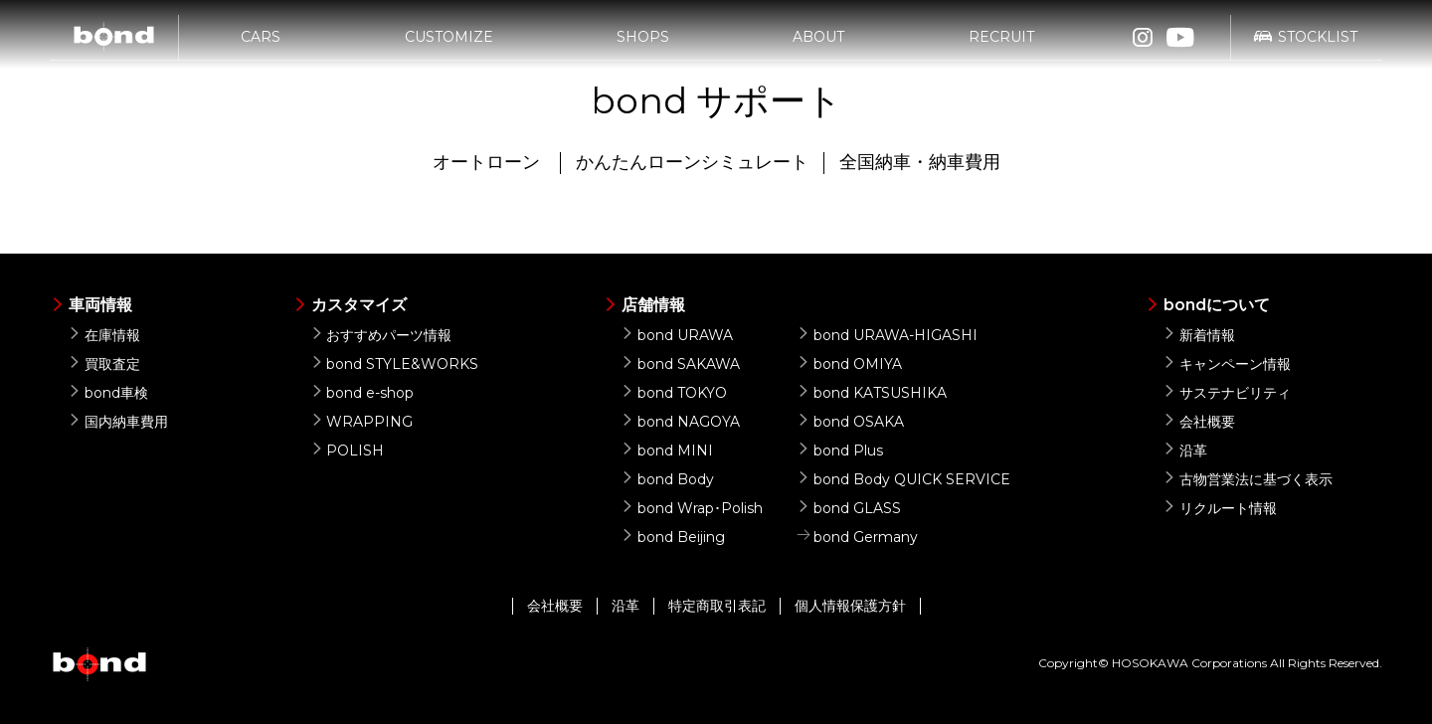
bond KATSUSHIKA (872, 393)
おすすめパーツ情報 (381, 335)
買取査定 (104, 364)
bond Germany (857, 537)
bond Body (667, 479)
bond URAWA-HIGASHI (887, 335)
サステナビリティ (1227, 393)
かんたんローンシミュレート (692, 162)
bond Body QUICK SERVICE (903, 479)
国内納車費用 (118, 422)
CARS (260, 47)
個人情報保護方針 (850, 606)
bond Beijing (673, 537)
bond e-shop (362, 393)
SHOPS (643, 47)
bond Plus (840, 450)
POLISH (347, 450)
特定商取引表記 (717, 606)
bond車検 (108, 393)
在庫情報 (104, 335)
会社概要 (1199, 422)
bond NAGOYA (680, 422)
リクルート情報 (1220, 508)
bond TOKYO (674, 393)
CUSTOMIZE (449, 47)
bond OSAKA (850, 422)
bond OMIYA (849, 364)
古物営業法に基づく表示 (1248, 479)
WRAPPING (362, 422)
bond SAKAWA (680, 364)
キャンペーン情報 (1227, 364)
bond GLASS (849, 508)
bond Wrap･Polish (692, 508)
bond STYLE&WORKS (394, 364)
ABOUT (818, 47)
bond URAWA (677, 335)
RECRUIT (1001, 47)
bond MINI (667, 450)
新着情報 (1199, 335)
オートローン (486, 162)
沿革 (1185, 450)
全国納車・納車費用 (919, 162)
